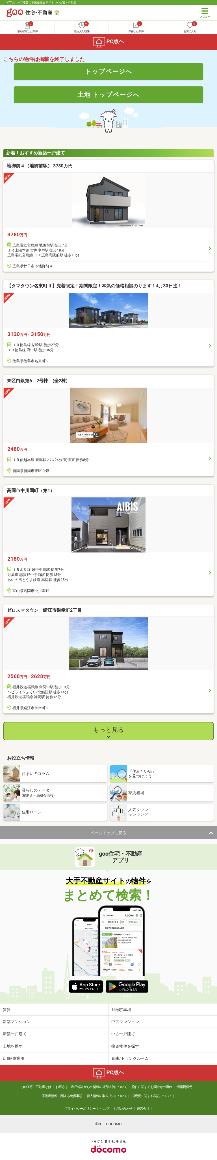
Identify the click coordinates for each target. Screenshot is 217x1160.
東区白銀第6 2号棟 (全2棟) (37, 380)
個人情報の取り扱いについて (107, 1096)
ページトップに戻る (108, 833)
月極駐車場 (121, 1009)
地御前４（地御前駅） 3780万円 (40, 166)
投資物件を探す (125, 1046)
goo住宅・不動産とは (36, 1087)
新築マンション (17, 1021)
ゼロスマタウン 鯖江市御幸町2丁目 (44, 610)
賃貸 (7, 1009)
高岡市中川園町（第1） (31, 490)
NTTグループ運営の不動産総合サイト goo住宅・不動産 (41, 2)
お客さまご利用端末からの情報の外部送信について (91, 1087)
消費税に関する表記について (151, 1096)
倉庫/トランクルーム (130, 1058)
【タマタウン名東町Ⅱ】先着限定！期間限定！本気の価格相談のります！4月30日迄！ (94, 286)
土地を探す (13, 1046)
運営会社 (143, 1109)
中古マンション (125, 1021)
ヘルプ (104, 1109)
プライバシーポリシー (80, 1109)
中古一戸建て (123, 1034)
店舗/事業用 (13, 1058)
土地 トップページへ (108, 94)
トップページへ (108, 71)
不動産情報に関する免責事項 (62, 1096)
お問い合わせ (123, 1109)
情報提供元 (184, 1087)
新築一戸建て (15, 1034)
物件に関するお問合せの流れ (152, 1087)
